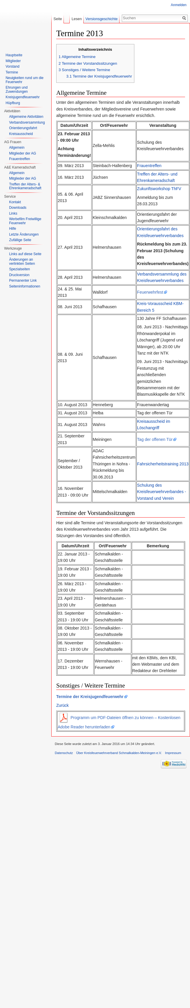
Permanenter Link (23, 280)
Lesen (77, 19)
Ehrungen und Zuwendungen (17, 89)
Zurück (62, 705)
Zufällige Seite (20, 240)
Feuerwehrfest (150, 292)
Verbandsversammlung (27, 122)
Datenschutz (64, 753)
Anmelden (179, 5)
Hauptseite (14, 55)
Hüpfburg (13, 103)
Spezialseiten (19, 269)
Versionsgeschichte (101, 19)
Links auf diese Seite (25, 254)
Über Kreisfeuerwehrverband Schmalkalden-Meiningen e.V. (119, 753)
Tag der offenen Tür (155, 439)
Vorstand (12, 66)
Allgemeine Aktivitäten (26, 117)
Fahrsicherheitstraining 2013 (163, 464)
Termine (12, 72)
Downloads (17, 208)
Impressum (173, 753)
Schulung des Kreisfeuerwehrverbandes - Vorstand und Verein (161, 492)
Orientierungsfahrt (23, 128)
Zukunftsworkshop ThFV (159, 188)
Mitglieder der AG (22, 153)
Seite (57, 19)
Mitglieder (13, 61)
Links (13, 213)
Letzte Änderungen (23, 234)
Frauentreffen (149, 165)
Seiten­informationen (24, 286)
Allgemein (16, 147)
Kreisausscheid (21, 134)
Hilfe (12, 229)
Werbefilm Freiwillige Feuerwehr (25, 221)
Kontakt (15, 202)
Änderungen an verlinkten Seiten (22, 261)
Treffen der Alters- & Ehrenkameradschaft (25, 186)
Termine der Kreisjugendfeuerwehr (90, 696)
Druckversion (19, 275)
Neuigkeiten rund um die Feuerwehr (24, 80)
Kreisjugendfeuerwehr (23, 97)
